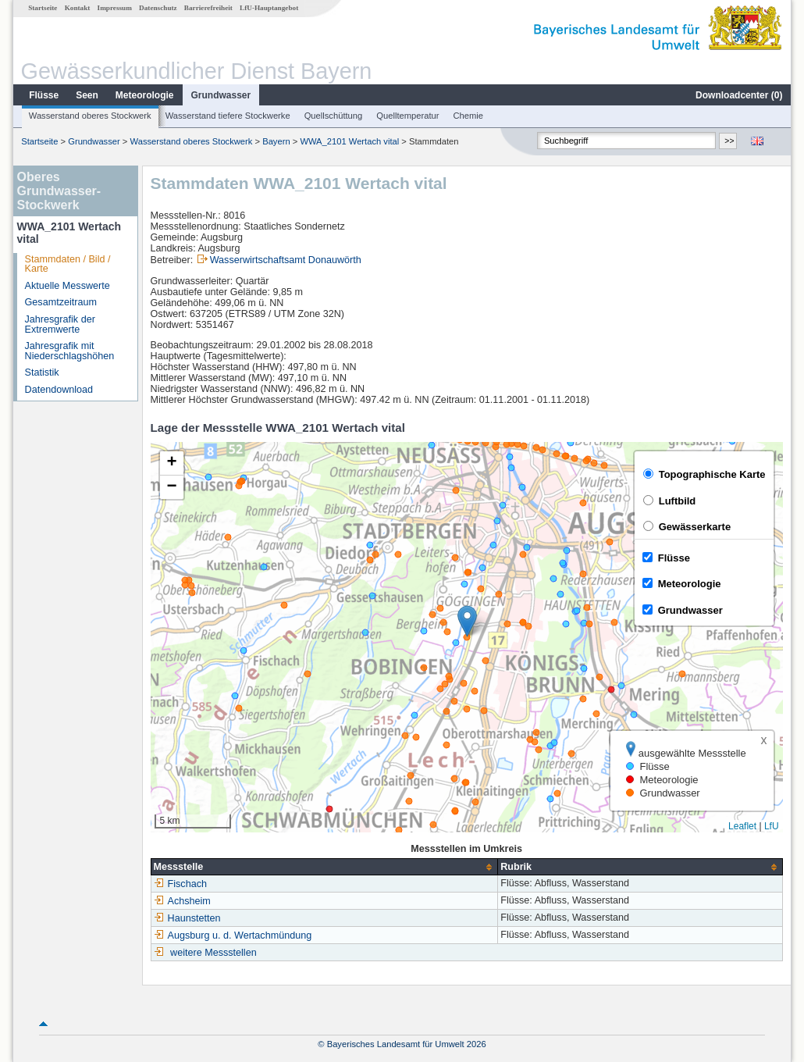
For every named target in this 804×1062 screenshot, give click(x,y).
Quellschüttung (333, 115)
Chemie (469, 115)
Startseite (42, 8)
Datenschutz (158, 8)
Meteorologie (145, 95)
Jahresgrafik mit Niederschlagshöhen (70, 351)
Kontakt (78, 8)
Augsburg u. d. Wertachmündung (233, 935)
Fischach (180, 883)
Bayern (276, 141)
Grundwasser (221, 95)
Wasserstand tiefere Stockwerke (227, 115)
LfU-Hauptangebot (269, 8)
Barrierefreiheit (208, 8)
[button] (467, 621)
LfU (771, 826)
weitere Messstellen (213, 952)
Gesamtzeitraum (61, 302)
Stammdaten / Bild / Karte (68, 264)
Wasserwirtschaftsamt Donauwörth (285, 260)
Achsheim (182, 901)
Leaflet (742, 826)
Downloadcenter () (738, 95)
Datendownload (59, 389)
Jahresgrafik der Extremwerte (60, 324)
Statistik (42, 372)
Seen (87, 95)
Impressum (115, 8)
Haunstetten (187, 918)
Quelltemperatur (407, 115)
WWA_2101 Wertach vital (349, 141)
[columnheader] (324, 867)
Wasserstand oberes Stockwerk (90, 115)
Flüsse (44, 95)
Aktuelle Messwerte (67, 285)
